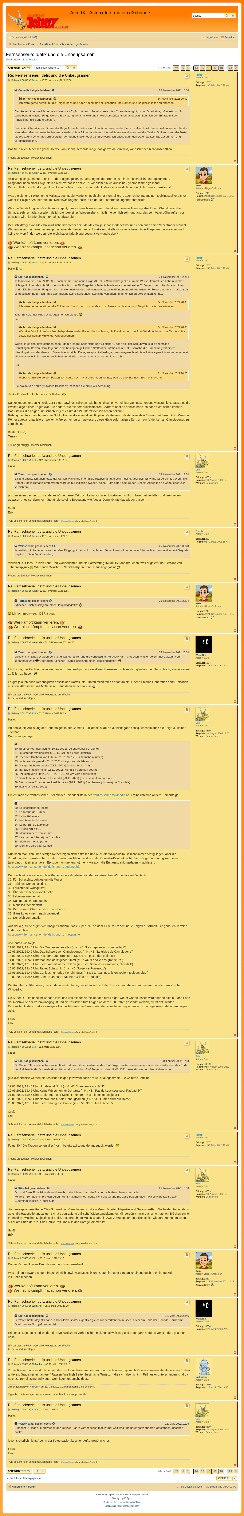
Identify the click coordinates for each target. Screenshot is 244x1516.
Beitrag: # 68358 (18, 642)
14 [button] (196, 68)
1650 (207, 1384)
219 (207, 193)
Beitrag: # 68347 (18, 172)
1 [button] (188, 68)
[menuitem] (32, 37)
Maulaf (33, 59)
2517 (207, 82)
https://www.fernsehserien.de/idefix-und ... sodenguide (44, 866)
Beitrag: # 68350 (18, 262)
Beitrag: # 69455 (18, 1258)
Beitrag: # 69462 (18, 1409)
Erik (25, 59)
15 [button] (202, 68)
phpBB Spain (126, 1498)
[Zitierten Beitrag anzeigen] (53, 90)
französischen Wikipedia (109, 795)
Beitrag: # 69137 (18, 713)
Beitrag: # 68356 (18, 591)
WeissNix (24, 546)
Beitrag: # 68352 (18, 536)
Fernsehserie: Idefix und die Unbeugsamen (50, 54)
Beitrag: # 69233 (18, 1139)
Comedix (23, 90)
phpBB (111, 1494)
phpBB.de (136, 1502)
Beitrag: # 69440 (18, 1174)
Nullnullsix (201, 1377)
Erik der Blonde (67, 521)
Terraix (199, 75)
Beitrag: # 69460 (18, 1364)
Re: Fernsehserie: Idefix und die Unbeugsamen (49, 75)
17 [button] (214, 68)
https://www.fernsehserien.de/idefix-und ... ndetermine (44, 934)
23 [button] (230, 68)
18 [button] (221, 68)
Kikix (198, 185)
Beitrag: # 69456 (18, 1306)
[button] (176, 68)
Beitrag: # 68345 (18, 80)
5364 (207, 663)
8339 (207, 477)
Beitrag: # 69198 (18, 1046)
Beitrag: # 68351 (18, 460)
